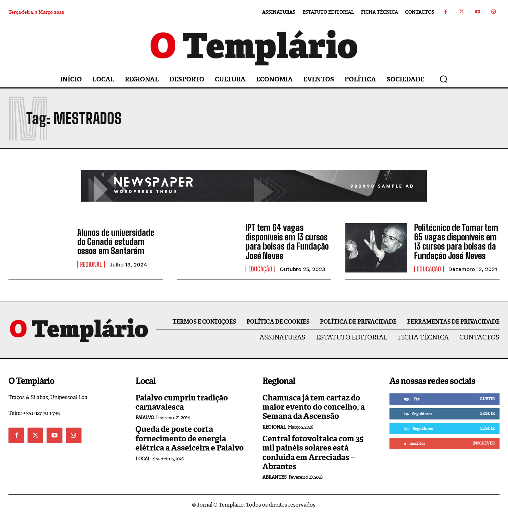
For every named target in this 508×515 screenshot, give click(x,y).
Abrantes (274, 477)
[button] (443, 78)
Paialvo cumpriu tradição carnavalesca (181, 402)
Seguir (487, 413)
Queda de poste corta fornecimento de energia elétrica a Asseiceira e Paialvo (189, 438)
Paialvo (144, 418)
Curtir (487, 398)
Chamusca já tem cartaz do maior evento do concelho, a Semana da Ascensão (313, 407)
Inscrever (483, 443)
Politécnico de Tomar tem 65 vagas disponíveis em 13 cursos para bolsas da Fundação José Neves (456, 241)
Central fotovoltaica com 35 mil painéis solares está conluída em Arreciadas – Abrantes (313, 453)
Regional (91, 264)
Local (142, 459)
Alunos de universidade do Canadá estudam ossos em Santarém (115, 241)
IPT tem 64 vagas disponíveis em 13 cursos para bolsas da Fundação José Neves (287, 241)
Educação (260, 269)
